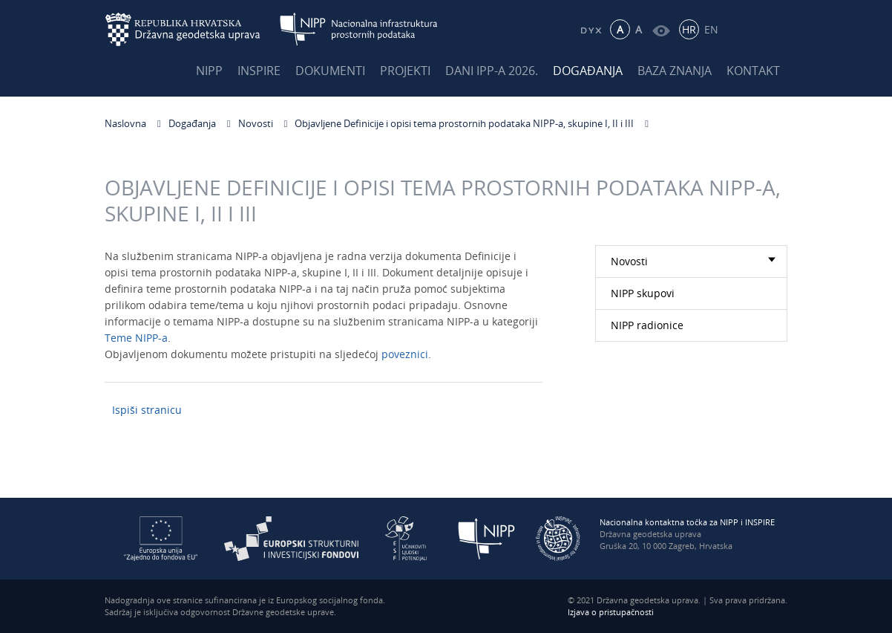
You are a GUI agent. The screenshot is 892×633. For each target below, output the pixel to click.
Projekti (405, 70)
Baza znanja (674, 70)
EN (711, 29)
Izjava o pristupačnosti (611, 611)
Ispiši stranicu (147, 410)
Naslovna (125, 123)
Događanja (588, 70)
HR (689, 29)
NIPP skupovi (643, 293)
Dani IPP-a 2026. (491, 70)
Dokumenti (330, 70)
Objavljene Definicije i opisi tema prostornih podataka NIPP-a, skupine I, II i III (464, 123)
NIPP (209, 70)
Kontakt (753, 70)
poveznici (404, 357)
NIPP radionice (647, 325)
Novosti (255, 123)
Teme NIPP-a (136, 341)
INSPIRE (259, 70)
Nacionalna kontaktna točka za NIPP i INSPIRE (687, 522)
